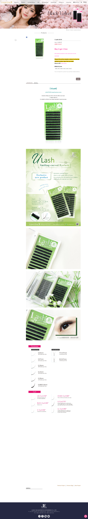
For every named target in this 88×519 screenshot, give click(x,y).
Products (71, 30)
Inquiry (78, 79)
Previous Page (70, 485)
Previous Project (61, 485)
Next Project (78, 485)
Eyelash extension (77, 30)
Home (68, 30)
